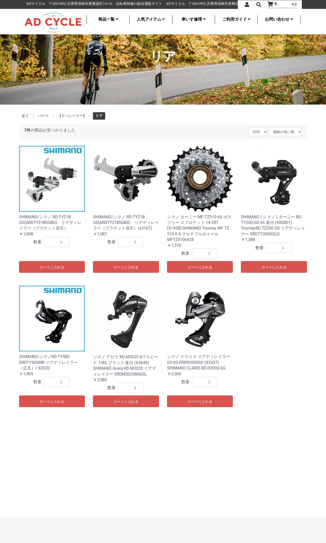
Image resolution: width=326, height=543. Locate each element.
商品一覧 (108, 19)
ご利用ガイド (236, 19)
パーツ (43, 116)
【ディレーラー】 (72, 116)
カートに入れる (51, 267)
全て (25, 116)
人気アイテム (151, 19)
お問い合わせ (279, 19)
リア (99, 116)
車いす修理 (194, 19)
